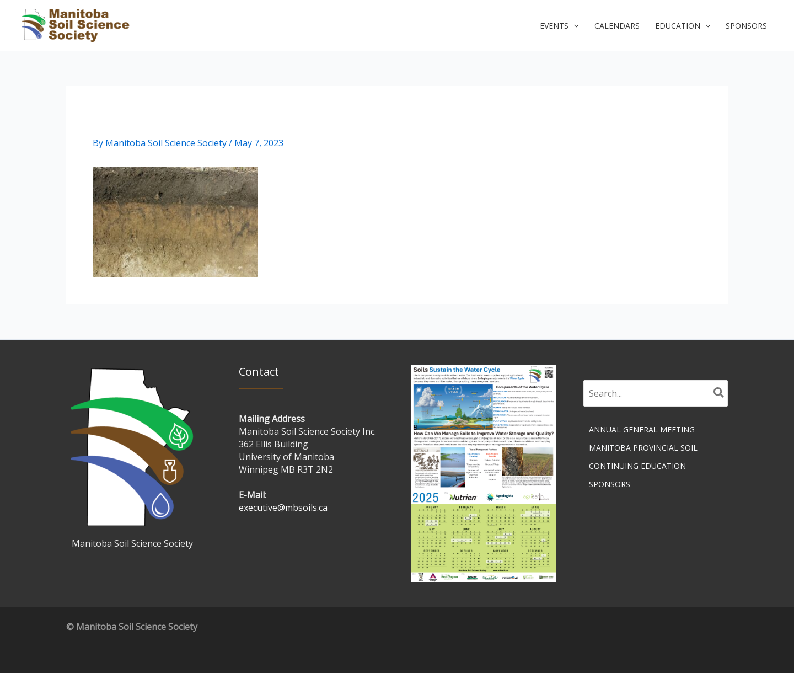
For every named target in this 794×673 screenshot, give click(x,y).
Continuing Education (637, 466)
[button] (559, 25)
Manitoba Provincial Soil (643, 447)
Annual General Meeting (642, 429)
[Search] (719, 393)
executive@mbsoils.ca (283, 507)
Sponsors (609, 484)
